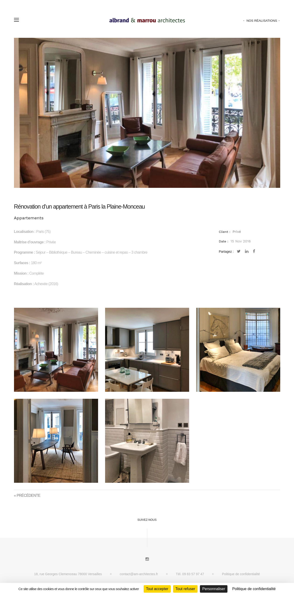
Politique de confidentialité (241, 574)
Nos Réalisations (261, 20)
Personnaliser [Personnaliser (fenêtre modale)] (213, 589)
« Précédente (27, 495)
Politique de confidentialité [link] (254, 589)
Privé (237, 232)
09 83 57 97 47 (193, 574)
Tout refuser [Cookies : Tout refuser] (185, 589)
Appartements (29, 217)
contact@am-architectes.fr (139, 574)
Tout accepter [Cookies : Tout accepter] (157, 589)
